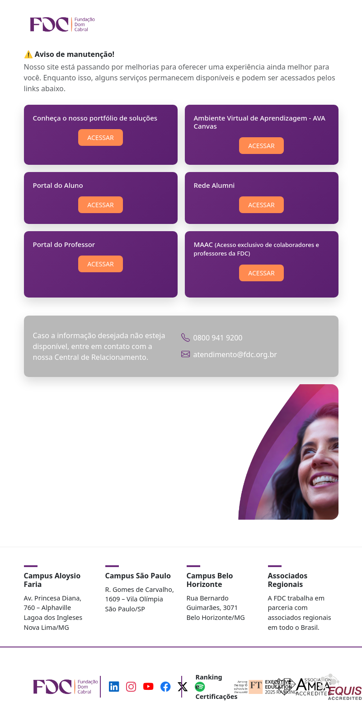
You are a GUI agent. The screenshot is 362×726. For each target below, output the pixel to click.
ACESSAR (100, 137)
